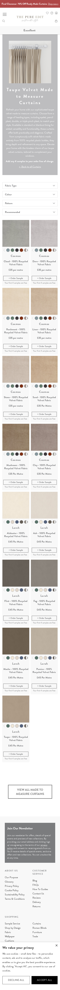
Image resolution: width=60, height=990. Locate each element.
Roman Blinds (39, 928)
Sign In (56, 13)
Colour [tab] (8, 194)
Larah (16, 527)
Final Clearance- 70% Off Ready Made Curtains (30, 4)
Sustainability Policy (14, 894)
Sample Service (12, 923)
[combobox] (30, 212)
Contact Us (38, 893)
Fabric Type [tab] (10, 186)
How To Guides (40, 889)
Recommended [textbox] (12, 212)
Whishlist (47, 13)
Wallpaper (10, 936)
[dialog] (30, 966)
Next (27, 250)
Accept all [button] (44, 980)
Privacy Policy (12, 886)
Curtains (36, 923)
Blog (34, 880)
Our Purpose (11, 877)
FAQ (52, 13)
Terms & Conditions (15, 899)
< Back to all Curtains (30, 167)
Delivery (36, 902)
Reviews (36, 898)
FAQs (35, 885)
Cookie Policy (11, 890)
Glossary (9, 882)
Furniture (37, 932)
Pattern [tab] (8, 203)
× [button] (56, 945)
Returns (36, 906)
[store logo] (30, 19)
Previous (4, 250)
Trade (35, 936)
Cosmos (16, 256)
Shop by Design (13, 928)
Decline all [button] (16, 980)
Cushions (9, 941)
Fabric (8, 932)
